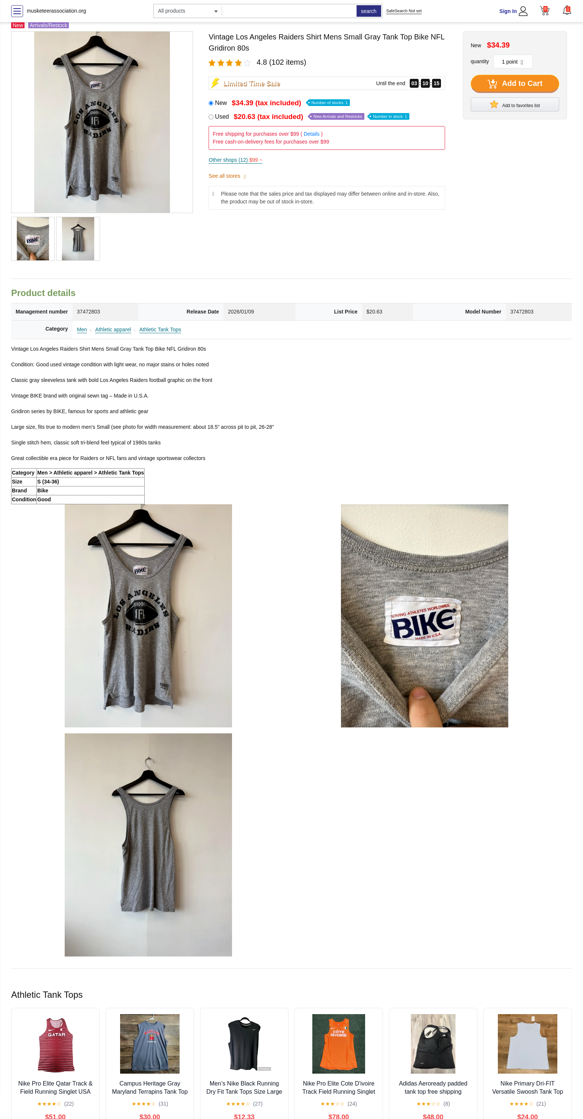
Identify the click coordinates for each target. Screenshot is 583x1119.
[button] (567, 10)
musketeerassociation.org (56, 11)
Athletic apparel (113, 329)
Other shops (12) (235, 160)
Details (312, 134)
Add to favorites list (515, 104)
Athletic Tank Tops (160, 329)
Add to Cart (514, 84)
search (369, 11)
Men (82, 329)
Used (312, 116)
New (282, 103)
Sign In (508, 11)
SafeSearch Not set (404, 11)
